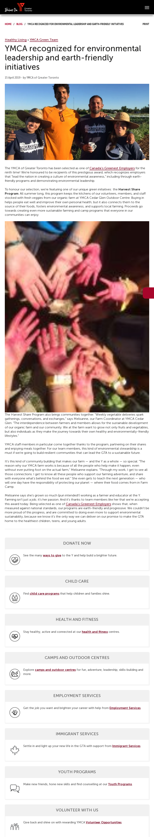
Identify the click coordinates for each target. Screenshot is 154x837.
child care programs (44, 593)
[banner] (18, 7)
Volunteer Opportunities (104, 822)
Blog (19, 23)
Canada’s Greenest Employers (112, 168)
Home (8, 23)
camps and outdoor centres (55, 669)
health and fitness (95, 631)
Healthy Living (16, 39)
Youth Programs (120, 784)
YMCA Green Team (44, 39)
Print (142, 23)
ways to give (52, 555)
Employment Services (125, 708)
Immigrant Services (126, 746)
